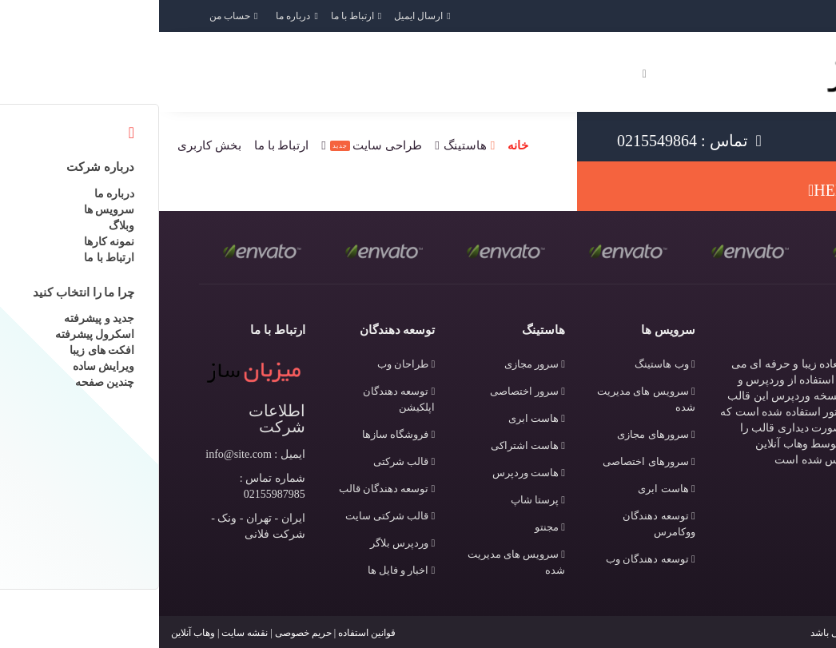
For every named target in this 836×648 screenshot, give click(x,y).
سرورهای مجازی (496, 434)
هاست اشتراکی (369, 445)
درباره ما (134, 16)
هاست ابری (507, 489)
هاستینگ (306, 145)
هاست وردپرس (369, 473)
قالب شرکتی (245, 461)
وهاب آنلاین (34, 632)
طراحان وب (247, 364)
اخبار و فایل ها (243, 570)
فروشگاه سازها (239, 434)
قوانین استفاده (208, 632)
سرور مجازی (375, 364)
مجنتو (391, 527)
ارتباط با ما (193, 16)
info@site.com (79, 454)
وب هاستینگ (505, 364)
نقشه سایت (85, 632)
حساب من (70, 16)
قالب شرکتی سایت (231, 516)
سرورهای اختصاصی (489, 461)
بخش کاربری (50, 145)
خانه (358, 145)
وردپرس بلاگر (243, 543)
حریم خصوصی (144, 632)
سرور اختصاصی (368, 391)
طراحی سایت (217, 145)
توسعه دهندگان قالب (228, 489)
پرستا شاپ (379, 500)
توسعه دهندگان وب (491, 559)
